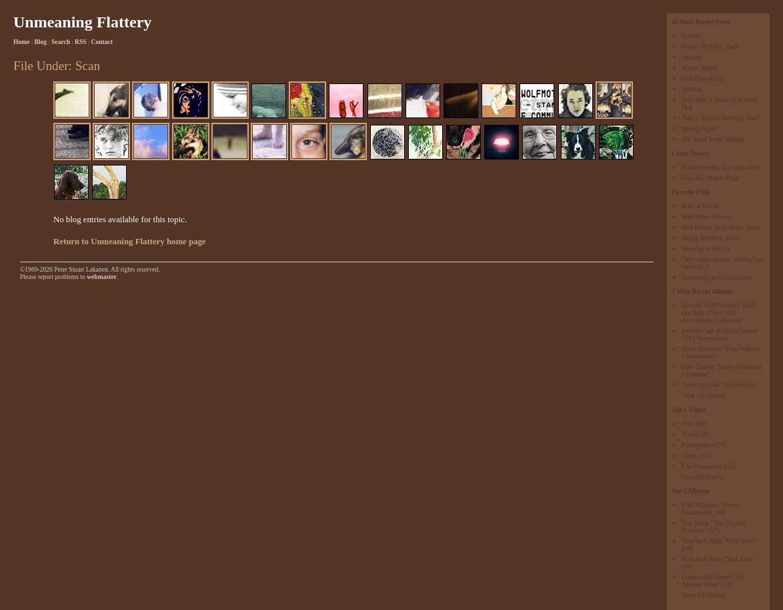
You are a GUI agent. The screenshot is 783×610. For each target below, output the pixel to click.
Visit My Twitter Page (710, 178)
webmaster (102, 276)
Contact (102, 41)
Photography (698, 444)
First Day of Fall (703, 78)
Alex (688, 423)
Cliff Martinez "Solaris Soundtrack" (711, 508)
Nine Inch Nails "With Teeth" (719, 541)
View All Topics (702, 477)
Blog (40, 41)
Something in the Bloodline (717, 277)
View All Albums (704, 395)
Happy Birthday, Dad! (710, 46)
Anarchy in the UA (706, 248)
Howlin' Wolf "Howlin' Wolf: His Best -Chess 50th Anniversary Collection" (719, 313)
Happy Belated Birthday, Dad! (721, 117)
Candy (690, 455)
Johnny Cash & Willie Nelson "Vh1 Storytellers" (720, 334)
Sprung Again (699, 128)
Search (60, 41)
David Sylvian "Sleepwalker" (719, 384)
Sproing (692, 57)
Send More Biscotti (707, 216)
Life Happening (702, 466)
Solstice (692, 89)
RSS (81, 41)
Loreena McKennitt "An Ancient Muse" (713, 580)
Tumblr (691, 35)
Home (21, 41)
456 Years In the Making (713, 139)
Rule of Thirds (700, 206)
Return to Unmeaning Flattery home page (129, 241)
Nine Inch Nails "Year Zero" (718, 559)
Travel (690, 434)
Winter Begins (700, 67)
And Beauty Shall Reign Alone (721, 227)
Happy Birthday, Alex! (711, 238)
